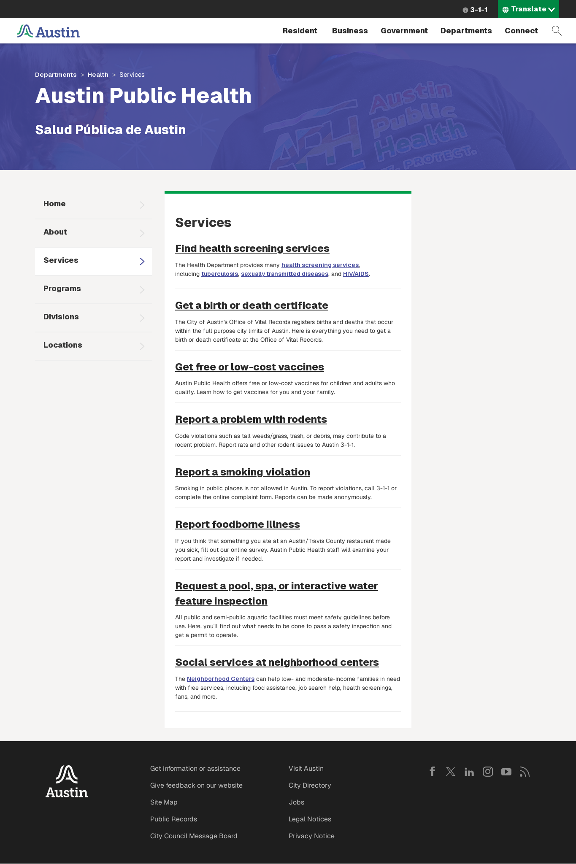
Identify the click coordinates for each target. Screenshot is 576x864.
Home (54, 203)
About (55, 232)
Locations (62, 345)
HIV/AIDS (356, 274)
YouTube (506, 772)
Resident (300, 30)
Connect (521, 30)
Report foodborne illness (237, 524)
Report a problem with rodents (251, 419)
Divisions (61, 316)
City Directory (310, 785)
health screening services (320, 265)
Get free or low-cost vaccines (249, 366)
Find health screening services (252, 248)
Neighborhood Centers (220, 679)
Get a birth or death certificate (251, 305)
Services (60, 260)
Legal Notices (310, 819)
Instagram (488, 772)
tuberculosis (219, 274)
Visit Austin (306, 768)
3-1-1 (478, 9)
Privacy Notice (312, 836)
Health (98, 74)
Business (350, 30)
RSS (525, 772)
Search (557, 30)
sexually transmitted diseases (284, 274)
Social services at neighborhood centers (277, 662)
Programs (62, 288)
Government (404, 30)
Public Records (173, 819)
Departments (466, 30)
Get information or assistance (195, 768)
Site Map (164, 802)
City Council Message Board (194, 836)
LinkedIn (469, 772)
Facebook (432, 772)
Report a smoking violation (242, 471)
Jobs (296, 802)
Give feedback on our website (196, 785)
